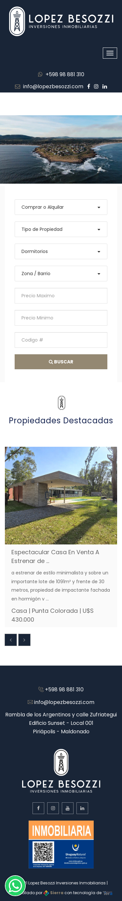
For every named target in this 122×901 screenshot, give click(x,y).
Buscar (61, 362)
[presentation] (11, 640)
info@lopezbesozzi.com (49, 86)
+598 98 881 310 (61, 74)
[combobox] (61, 207)
